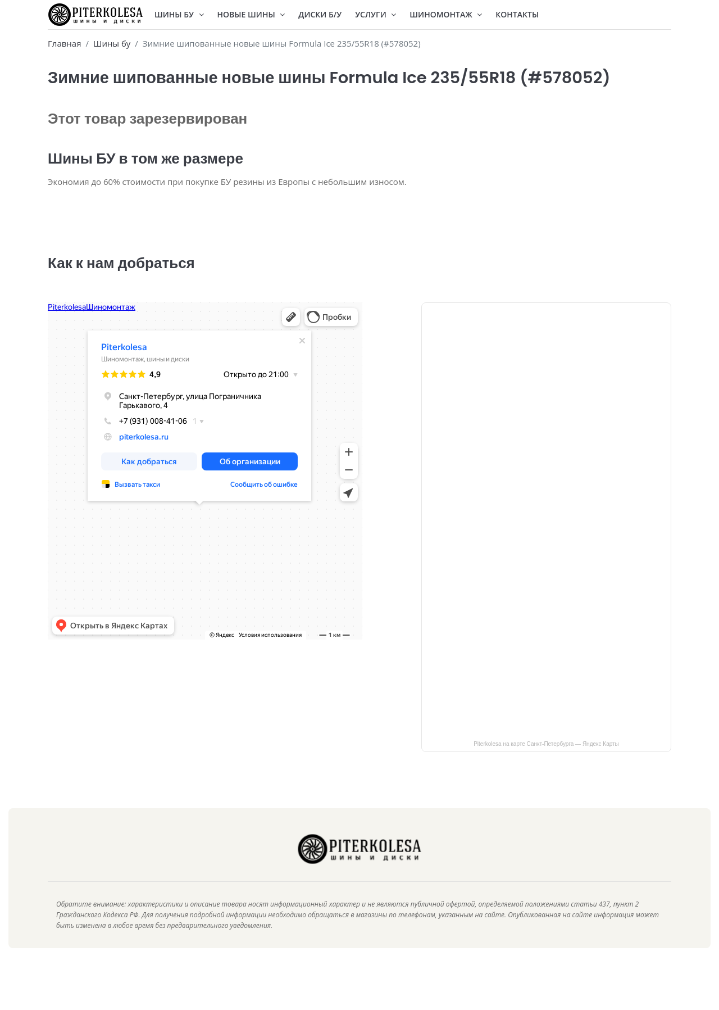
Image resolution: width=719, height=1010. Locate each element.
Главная (64, 43)
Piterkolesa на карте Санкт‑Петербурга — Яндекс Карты (546, 761)
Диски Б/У (320, 14)
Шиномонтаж (445, 14)
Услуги (375, 14)
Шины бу (111, 43)
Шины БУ (179, 14)
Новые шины (251, 14)
